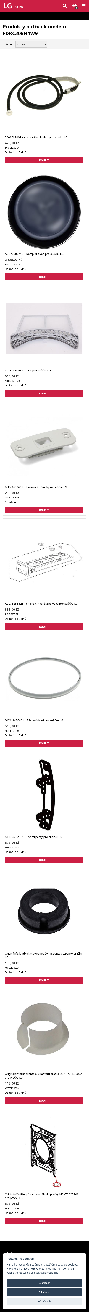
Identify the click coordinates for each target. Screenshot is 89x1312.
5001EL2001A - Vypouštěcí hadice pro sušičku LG (36, 137)
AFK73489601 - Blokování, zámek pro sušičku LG (36, 487)
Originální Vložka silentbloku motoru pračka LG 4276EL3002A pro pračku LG (43, 1075)
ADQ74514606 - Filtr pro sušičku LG (28, 370)
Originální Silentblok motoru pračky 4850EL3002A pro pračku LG (43, 955)
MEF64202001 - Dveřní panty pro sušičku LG (33, 837)
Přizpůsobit (44, 1301)
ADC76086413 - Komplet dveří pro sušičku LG (34, 254)
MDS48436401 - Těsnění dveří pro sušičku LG (34, 720)
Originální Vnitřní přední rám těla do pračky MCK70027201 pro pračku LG (42, 1196)
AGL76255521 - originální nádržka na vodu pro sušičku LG (41, 603)
